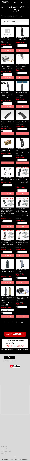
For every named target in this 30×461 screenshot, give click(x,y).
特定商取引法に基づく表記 (6, 451)
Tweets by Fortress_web (9, 361)
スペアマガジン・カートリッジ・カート (14, 15)
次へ (17, 322)
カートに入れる (8, 50)
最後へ (23, 322)
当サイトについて (4, 446)
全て (2, 15)
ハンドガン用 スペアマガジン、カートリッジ (13, 16)
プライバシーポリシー (5, 449)
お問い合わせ (3, 453)
